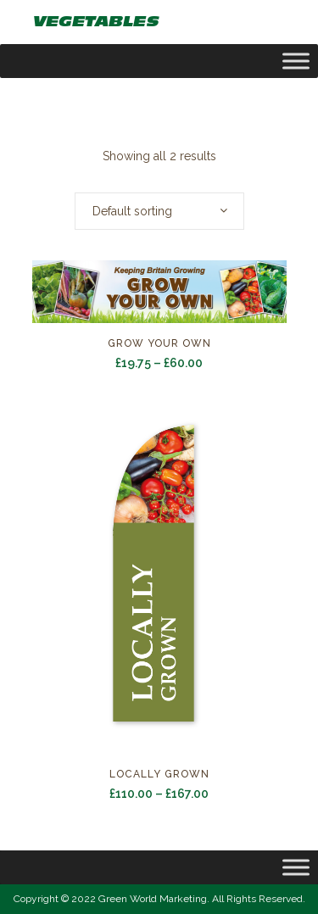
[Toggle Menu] (296, 867)
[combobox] (159, 211)
